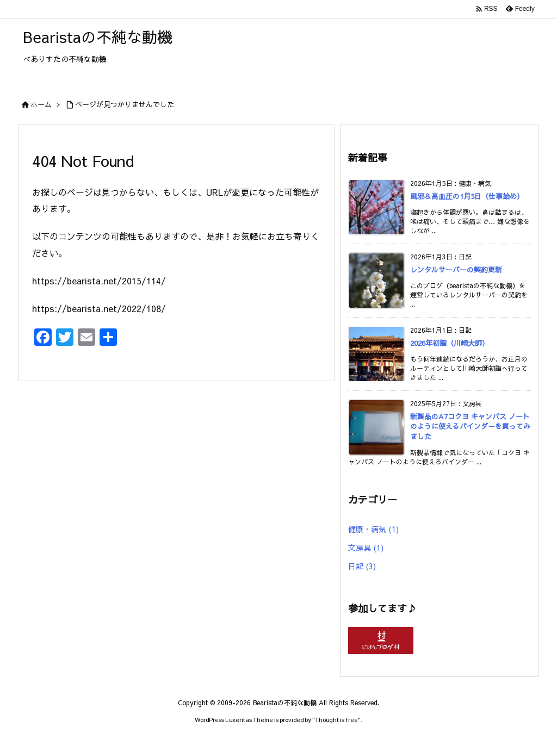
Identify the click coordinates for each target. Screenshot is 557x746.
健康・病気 (373, 529)
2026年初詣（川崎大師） (449, 343)
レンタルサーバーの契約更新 (456, 270)
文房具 (365, 547)
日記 (362, 566)
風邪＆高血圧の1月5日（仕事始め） (467, 196)
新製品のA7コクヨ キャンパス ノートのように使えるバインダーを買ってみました (470, 426)
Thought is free (336, 720)
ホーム (41, 104)
